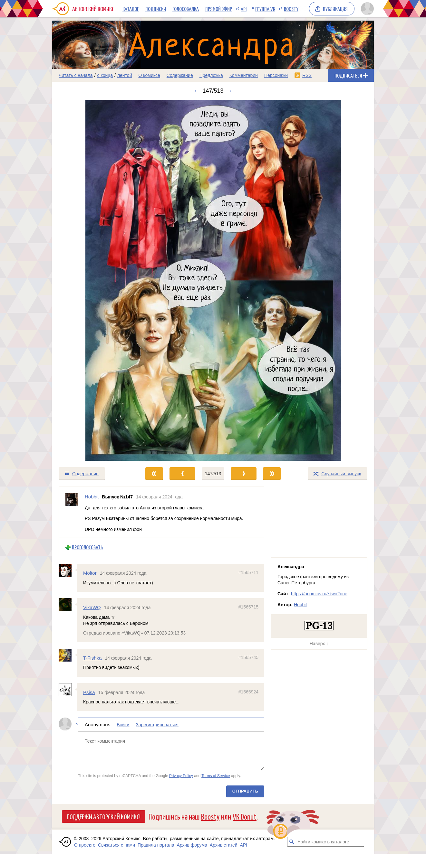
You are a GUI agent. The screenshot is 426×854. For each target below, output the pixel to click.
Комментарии (243, 75)
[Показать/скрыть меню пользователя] (366, 8)
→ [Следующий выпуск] (230, 91)
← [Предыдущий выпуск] (196, 91)
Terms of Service (215, 776)
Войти (123, 724)
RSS (307, 75)
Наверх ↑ (319, 643)
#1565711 (248, 572)
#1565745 (248, 657)
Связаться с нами (116, 845)
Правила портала (156, 845)
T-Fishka (92, 657)
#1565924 (248, 691)
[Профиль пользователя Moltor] (68, 570)
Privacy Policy (181, 776)
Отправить (245, 791)
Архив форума (192, 845)
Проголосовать (87, 547)
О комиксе (149, 75)
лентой (124, 75)
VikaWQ (92, 607)
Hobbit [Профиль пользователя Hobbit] (92, 496)
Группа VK (265, 8)
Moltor (90, 573)
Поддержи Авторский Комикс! (103, 816)
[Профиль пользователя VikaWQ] (68, 604)
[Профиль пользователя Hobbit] (71, 512)
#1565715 (248, 606)
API (244, 8)
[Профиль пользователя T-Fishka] (68, 654)
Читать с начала (76, 75)
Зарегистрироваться (157, 724)
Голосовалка (185, 8)
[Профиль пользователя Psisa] (68, 689)
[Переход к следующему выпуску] (213, 280)
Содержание (180, 75)
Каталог (130, 8)
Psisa (89, 692)
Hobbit (300, 604)
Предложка (211, 75)
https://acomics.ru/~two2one (319, 593)
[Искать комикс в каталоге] (291, 841)
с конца (105, 75)
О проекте (84, 845)
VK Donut (245, 816)
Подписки (155, 8)
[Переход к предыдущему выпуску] (92, 280)
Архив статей (223, 845)
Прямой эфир (218, 8)
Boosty (291, 8)
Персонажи (276, 75)
